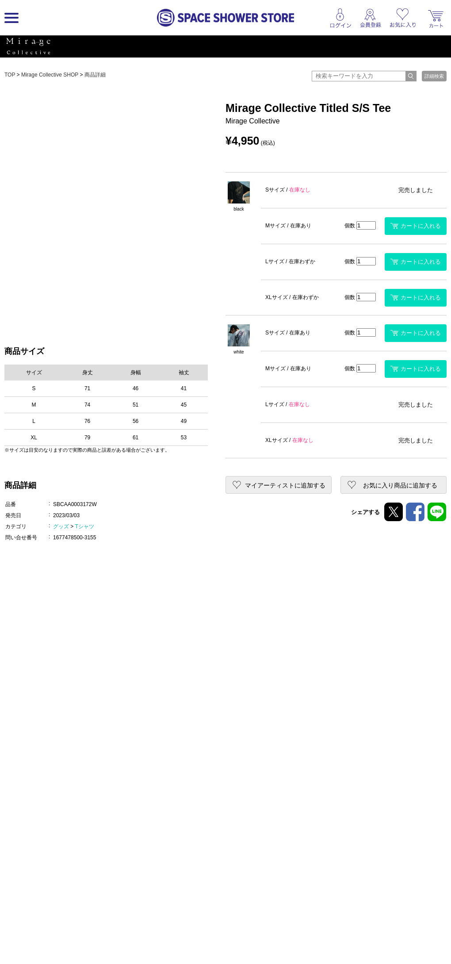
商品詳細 (95, 75)
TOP (9, 75)
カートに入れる (415, 226)
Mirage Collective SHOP (49, 75)
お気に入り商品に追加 (400, 485)
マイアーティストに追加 (285, 485)
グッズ (61, 526)
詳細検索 (434, 76)
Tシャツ (84, 526)
